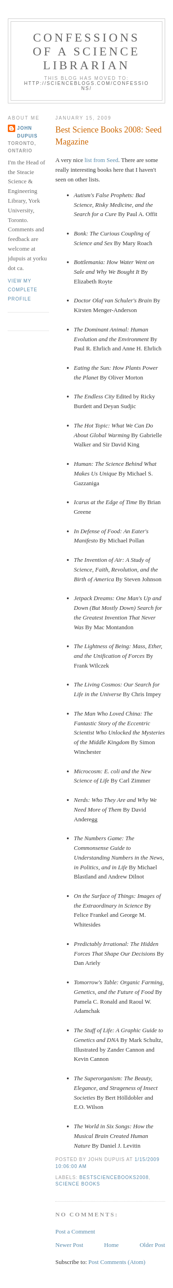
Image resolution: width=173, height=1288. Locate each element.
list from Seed (101, 159)
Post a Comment (75, 1231)
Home (111, 1244)
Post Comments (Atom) (117, 1261)
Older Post (152, 1244)
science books (77, 1183)
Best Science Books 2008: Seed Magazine (108, 135)
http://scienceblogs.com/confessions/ (86, 86)
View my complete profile (22, 289)
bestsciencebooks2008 (114, 1177)
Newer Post (69, 1244)
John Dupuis (27, 132)
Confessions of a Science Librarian (86, 51)
